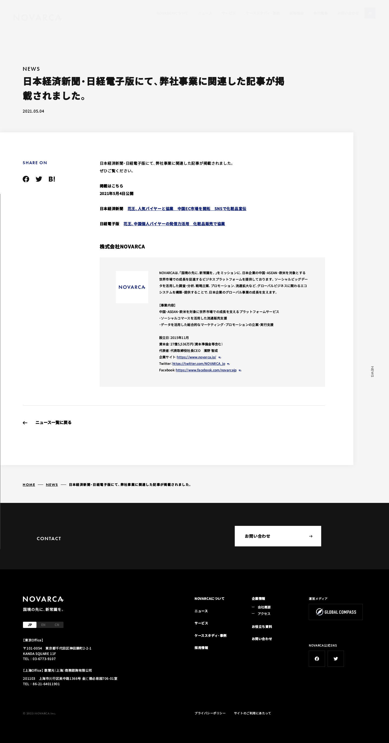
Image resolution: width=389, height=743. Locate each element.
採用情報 (296, 13)
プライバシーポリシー (210, 713)
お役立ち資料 (262, 626)
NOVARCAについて (172, 13)
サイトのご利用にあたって (252, 713)
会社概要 (320, 13)
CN (57, 624)
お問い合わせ (348, 13)
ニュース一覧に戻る (53, 422)
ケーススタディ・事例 (263, 13)
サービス (229, 13)
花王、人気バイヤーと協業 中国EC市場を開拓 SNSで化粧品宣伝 (187, 208)
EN (43, 624)
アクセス (264, 613)
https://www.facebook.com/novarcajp (206, 370)
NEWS (52, 484)
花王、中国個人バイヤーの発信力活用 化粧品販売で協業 (174, 223)
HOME (29, 484)
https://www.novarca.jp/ (196, 357)
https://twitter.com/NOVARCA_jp (198, 363)
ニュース (205, 13)
